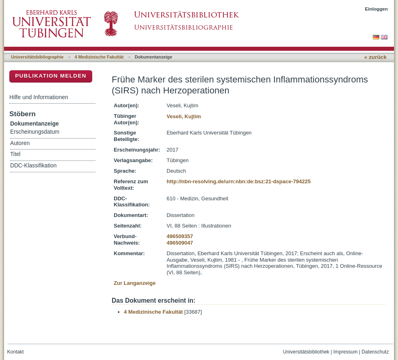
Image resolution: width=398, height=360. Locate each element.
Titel (15, 154)
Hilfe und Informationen (38, 97)
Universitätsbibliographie (37, 56)
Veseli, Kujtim (184, 116)
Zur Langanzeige (135, 283)
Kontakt (15, 352)
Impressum (345, 352)
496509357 (180, 236)
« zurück (375, 57)
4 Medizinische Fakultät (99, 56)
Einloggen (376, 8)
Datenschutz (375, 352)
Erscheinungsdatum (34, 132)
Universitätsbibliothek (306, 352)
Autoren (20, 143)
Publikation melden (51, 76)
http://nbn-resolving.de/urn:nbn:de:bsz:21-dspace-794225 (239, 181)
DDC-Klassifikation (33, 166)
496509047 (180, 243)
